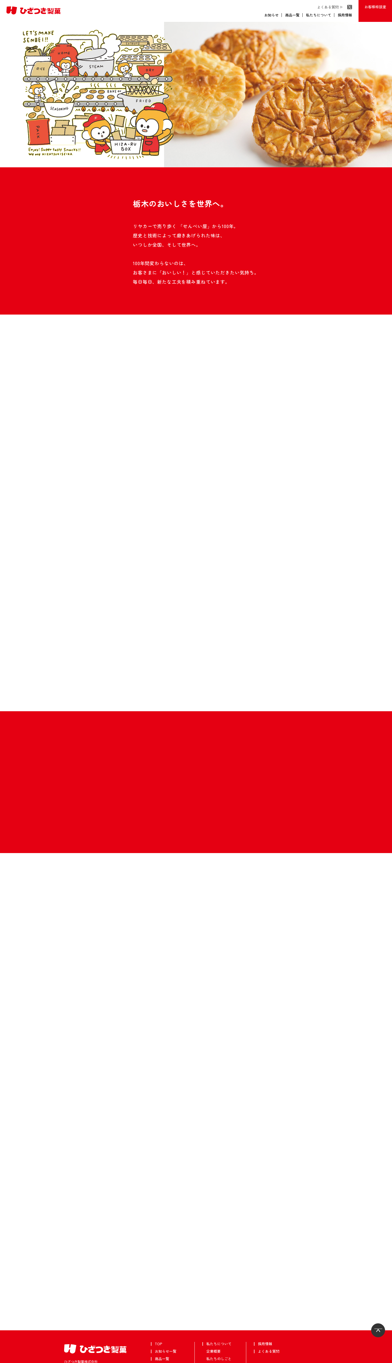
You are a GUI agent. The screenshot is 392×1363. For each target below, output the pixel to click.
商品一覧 (292, 15)
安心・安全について (222, 1319)
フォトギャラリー (220, 1334)
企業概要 (213, 1297)
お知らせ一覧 (165, 1297)
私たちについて (318, 15)
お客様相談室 (375, 6)
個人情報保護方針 (35, 1357)
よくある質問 (329, 7)
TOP (158, 1289)
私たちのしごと (219, 1304)
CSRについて (217, 1327)
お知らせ (271, 15)
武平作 (11, 1357)
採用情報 (345, 15)
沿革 (210, 1312)
